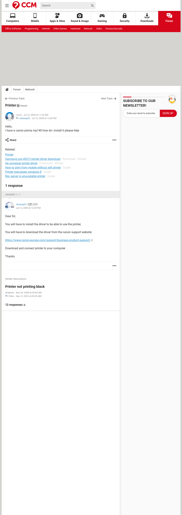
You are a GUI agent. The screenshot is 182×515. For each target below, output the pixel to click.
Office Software (13, 28)
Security (125, 18)
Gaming (102, 18)
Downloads (147, 18)
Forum (169, 18)
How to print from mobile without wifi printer (33, 167)
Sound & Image (80, 18)
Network (88, 28)
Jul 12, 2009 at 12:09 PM (44, 118)
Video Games (60, 28)
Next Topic (107, 98)
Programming (31, 28)
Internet (46, 28)
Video (99, 28)
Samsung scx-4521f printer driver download (32, 159)
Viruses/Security (113, 28)
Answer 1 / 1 (13, 194)
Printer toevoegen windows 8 (23, 172)
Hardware (75, 28)
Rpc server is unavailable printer (25, 176)
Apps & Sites (57, 18)
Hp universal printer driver (21, 163)
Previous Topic (17, 98)
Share (13, 140)
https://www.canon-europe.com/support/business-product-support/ (47, 240)
